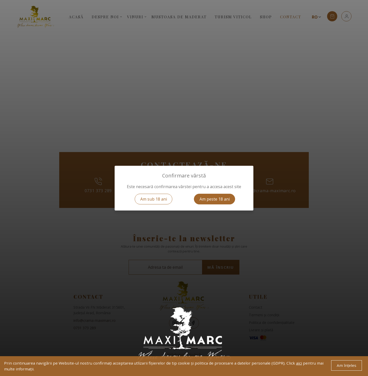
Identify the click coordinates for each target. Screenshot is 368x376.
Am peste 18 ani (215, 199)
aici (299, 363)
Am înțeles (346, 365)
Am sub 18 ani (153, 199)
